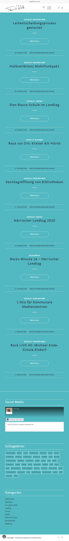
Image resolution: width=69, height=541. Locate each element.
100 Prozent (9, 499)
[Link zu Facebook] (58, 8)
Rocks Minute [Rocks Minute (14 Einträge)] (53, 468)
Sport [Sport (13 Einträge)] (28, 472)
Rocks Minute (34, 255)
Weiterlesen (34, 41)
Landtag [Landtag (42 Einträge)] (24, 464)
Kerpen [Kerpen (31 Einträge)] (43, 460)
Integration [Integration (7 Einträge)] (21, 460)
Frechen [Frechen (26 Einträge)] (56, 453)
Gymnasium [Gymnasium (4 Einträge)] (36, 456)
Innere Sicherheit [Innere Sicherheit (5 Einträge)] (11, 460)
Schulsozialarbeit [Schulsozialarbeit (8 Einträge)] (10, 472)
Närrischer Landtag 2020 (34, 220)
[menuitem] (42, 7)
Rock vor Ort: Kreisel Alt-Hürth (34, 143)
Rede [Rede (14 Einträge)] (7, 468)
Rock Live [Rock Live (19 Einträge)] (36, 468)
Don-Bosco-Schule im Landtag (34, 105)
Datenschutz (36, 538)
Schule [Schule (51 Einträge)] (60, 468)
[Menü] (48, 7)
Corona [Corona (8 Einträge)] (26, 453)
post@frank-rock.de (34, 1)
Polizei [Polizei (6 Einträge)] (56, 464)
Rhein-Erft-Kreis (39, 19)
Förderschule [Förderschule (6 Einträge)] (9, 456)
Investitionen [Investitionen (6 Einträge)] (29, 460)
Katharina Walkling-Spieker (43, 53)
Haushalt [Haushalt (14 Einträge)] (44, 456)
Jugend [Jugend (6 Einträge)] (37, 460)
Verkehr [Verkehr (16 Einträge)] (55, 472)
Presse (7, 511)
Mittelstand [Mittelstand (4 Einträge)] (37, 464)
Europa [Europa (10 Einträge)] (50, 453)
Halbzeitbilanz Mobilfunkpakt (34, 66)
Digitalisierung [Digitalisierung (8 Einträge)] (34, 453)
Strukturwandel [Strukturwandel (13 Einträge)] (47, 472)
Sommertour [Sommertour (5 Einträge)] (21, 472)
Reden (7, 514)
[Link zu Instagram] (62, 8)
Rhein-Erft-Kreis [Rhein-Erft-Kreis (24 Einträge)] (15, 468)
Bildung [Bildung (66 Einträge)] (19, 453)
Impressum (27, 538)
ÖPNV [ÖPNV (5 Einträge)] (15, 476)
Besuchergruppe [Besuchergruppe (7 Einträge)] (10, 453)
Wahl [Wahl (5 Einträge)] (60, 472)
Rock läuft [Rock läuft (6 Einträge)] (44, 468)
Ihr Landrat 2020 (11, 505)
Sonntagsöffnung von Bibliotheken (34, 182)
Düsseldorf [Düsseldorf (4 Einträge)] (43, 453)
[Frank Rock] (28, 7)
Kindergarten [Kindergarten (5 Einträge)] (9, 464)
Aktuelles (28, 19)
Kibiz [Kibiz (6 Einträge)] (49, 460)
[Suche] (42, 7)
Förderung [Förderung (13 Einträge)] (18, 456)
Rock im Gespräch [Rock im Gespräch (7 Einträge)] (27, 468)
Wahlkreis (39, 140)
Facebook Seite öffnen (15, 419)
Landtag (38, 101)
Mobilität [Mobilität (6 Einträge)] (45, 464)
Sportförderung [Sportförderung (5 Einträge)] (36, 472)
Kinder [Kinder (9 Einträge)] (54, 460)
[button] (4, 537)
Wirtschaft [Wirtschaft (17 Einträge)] (9, 476)
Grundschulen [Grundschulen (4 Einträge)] (27, 456)
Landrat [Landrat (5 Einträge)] (18, 464)
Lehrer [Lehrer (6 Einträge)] (30, 464)
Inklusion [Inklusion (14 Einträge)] (56, 456)
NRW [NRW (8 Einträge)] (51, 464)
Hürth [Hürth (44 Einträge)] (50, 456)
